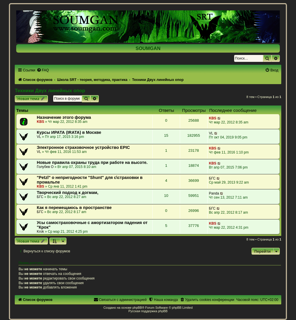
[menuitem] (43, 70)
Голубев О (45, 167)
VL (39, 137)
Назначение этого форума (64, 117)
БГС (212, 178)
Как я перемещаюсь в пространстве (74, 207)
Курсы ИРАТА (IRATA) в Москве (69, 132)
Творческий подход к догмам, (67, 192)
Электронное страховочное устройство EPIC (83, 147)
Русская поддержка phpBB (147, 311)
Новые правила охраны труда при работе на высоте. (92, 162)
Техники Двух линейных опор (50, 90)
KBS (40, 122)
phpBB (137, 307)
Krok (40, 232)
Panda (214, 193)
